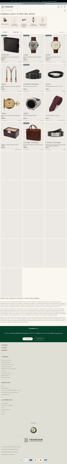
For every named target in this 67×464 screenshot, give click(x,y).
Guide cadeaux (5, 375)
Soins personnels (5, 373)
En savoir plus (58, 333)
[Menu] (2, 10)
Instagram (4, 345)
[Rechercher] (35, 10)
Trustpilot (33, 423)
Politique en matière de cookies (11, 446)
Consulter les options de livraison (49, 1)
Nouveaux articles (6, 409)
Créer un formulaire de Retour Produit (11, 390)
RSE (2, 414)
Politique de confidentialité (10, 449)
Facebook (4, 350)
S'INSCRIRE (27, 338)
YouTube (4, 347)
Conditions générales (8, 454)
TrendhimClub (4, 403)
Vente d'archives (5, 377)
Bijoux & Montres (5, 362)
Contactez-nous (5, 394)
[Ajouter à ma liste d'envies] (20, 35)
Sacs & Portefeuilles (6, 366)
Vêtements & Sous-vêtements (8, 368)
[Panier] (64, 7)
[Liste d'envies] (62, 7)
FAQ (2, 386)
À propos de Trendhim (7, 405)
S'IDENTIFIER (39, 338)
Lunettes (3, 370)
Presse (3, 411)
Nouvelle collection (6, 360)
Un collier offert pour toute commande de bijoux (33, 3)
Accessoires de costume (7, 364)
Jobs (2, 407)
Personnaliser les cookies (9, 452)
